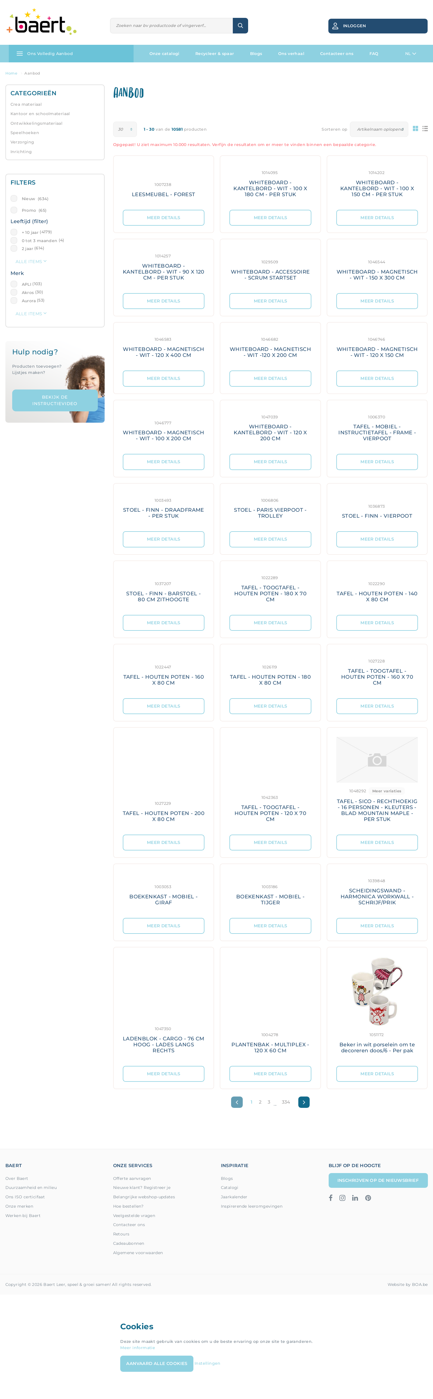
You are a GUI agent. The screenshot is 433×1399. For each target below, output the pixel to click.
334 (286, 1102)
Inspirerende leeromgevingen (252, 1206)
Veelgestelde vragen (134, 1215)
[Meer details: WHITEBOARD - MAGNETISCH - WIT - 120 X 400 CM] (163, 346)
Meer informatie (137, 1347)
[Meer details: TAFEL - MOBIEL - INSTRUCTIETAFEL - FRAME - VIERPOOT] (377, 427)
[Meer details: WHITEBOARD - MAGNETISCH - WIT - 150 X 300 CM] (377, 266)
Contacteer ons (337, 53)
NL (410, 53)
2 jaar (27, 248)
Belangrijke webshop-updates (144, 1196)
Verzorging (22, 142)
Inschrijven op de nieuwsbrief (378, 1180)
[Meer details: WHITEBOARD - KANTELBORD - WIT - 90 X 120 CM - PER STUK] (163, 266)
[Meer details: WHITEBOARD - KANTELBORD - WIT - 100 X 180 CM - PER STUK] (270, 182)
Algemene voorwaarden (138, 1252)
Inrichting (21, 151)
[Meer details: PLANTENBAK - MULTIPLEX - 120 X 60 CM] (270, 1007)
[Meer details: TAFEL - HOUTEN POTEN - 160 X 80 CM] (163, 671)
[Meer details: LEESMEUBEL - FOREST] (163, 182)
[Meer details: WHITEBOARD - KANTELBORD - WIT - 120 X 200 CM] (270, 427)
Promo (34, 210)
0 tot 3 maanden (40, 240)
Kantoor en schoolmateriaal (40, 113)
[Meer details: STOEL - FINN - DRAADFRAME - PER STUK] (163, 507)
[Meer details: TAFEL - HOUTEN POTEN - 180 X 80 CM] (270, 671)
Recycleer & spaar (214, 53)
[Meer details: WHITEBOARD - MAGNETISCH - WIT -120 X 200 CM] (270, 346)
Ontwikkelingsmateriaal (36, 123)
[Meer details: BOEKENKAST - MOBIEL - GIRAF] (163, 891)
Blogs (256, 53)
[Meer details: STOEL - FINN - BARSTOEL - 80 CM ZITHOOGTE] (163, 587)
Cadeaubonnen (128, 1243)
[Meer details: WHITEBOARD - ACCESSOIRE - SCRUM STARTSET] (270, 266)
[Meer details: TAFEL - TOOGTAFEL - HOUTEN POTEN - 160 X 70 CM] (377, 671)
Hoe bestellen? (128, 1206)
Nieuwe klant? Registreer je (142, 1187)
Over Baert (16, 1178)
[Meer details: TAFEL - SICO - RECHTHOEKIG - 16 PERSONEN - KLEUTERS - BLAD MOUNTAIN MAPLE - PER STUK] (377, 781)
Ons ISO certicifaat (25, 1196)
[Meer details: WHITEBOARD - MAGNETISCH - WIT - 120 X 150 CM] (377, 346)
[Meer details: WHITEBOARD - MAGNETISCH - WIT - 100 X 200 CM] (163, 427)
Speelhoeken (24, 132)
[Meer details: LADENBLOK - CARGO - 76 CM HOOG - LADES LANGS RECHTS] (163, 1007)
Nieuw (35, 198)
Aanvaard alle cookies (156, 1363)
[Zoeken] (171, 25)
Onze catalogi (164, 53)
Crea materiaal (26, 104)
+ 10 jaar (30, 232)
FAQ (374, 53)
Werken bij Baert (23, 1215)
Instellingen (208, 1363)
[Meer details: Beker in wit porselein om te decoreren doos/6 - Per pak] (377, 1007)
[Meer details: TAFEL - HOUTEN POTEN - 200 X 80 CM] (163, 781)
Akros (28, 292)
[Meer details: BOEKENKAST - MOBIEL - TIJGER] (270, 891)
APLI (26, 284)
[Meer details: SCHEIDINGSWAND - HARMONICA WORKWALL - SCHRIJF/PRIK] (377, 891)
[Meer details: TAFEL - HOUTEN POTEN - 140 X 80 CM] (377, 587)
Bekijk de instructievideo (54, 400)
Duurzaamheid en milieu (31, 1187)
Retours (121, 1234)
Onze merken (19, 1206)
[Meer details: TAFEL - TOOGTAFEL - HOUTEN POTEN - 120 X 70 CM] (270, 781)
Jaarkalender (234, 1196)
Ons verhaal (291, 53)
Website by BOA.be (408, 1284)
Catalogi (229, 1187)
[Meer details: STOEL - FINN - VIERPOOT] (377, 507)
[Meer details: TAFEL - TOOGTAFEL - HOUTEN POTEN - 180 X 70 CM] (270, 587)
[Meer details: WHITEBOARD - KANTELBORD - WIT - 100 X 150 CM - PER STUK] (377, 182)
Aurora (29, 300)
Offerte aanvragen (132, 1178)
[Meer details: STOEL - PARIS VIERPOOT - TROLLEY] (270, 507)
